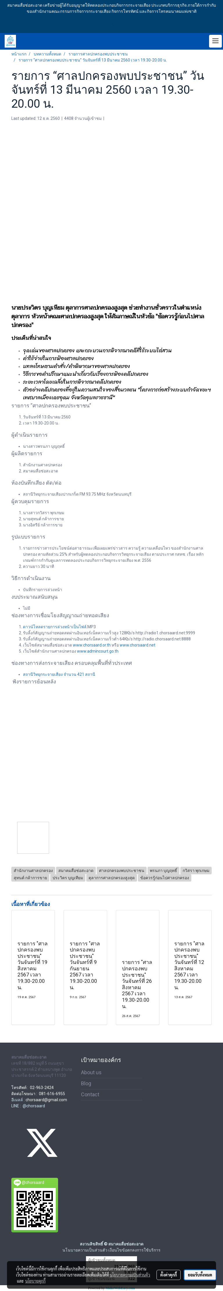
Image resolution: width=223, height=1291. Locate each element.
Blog (86, 1083)
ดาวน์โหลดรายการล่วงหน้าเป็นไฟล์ (55, 626)
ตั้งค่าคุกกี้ (168, 1274)
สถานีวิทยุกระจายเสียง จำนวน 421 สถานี (59, 674)
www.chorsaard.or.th (92, 645)
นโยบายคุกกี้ (35, 1280)
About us (91, 1072)
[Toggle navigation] (215, 41)
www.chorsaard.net (137, 645)
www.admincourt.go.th (97, 651)
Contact (90, 1094)
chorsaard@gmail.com (46, 1099)
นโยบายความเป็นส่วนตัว (130, 1274)
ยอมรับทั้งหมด (200, 1274)
